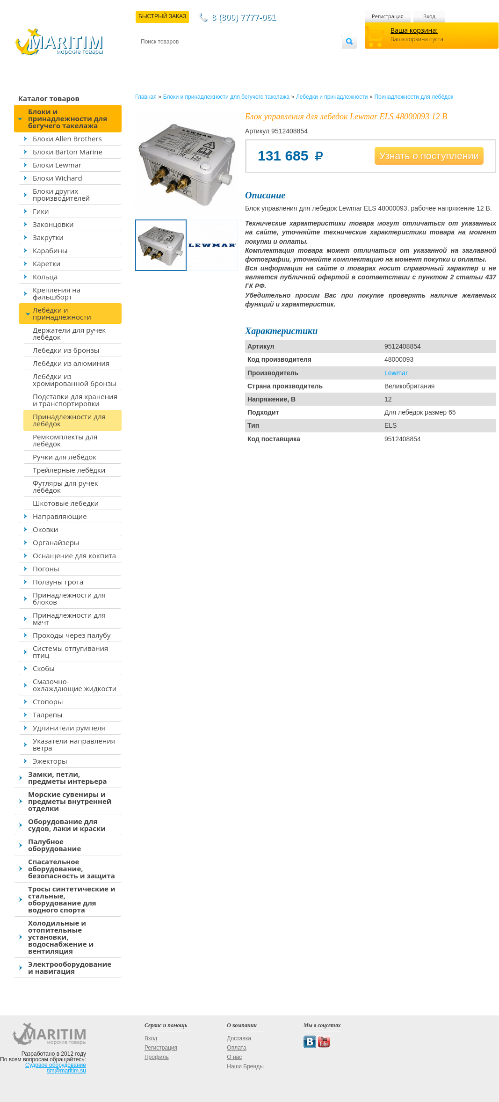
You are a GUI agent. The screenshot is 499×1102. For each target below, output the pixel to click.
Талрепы (48, 714)
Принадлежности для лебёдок (69, 420)
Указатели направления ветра (74, 744)
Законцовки (53, 224)
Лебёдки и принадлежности (62, 313)
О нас (234, 1057)
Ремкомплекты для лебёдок (65, 440)
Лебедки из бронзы (66, 350)
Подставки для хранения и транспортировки (75, 400)
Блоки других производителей (61, 194)
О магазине (252, 57)
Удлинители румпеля (69, 727)
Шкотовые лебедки (66, 503)
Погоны (46, 568)
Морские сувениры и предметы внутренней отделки (70, 801)
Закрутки (48, 237)
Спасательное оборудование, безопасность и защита (71, 868)
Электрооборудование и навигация (69, 967)
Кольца (45, 276)
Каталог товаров (49, 98)
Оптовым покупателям (312, 57)
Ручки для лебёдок (64, 456)
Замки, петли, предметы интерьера (67, 777)
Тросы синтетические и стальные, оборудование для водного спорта (72, 899)
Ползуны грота (58, 581)
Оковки (45, 529)
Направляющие (60, 516)
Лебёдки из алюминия (71, 363)
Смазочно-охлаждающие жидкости (74, 685)
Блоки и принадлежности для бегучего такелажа (67, 118)
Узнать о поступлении (429, 155)
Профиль (157, 1057)
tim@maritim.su (66, 1070)
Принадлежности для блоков (69, 598)
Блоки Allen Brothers (67, 138)
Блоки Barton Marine (67, 151)
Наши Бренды (245, 1066)
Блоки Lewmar (57, 164)
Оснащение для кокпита (74, 555)
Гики (41, 211)
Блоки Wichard (57, 177)
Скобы (44, 668)
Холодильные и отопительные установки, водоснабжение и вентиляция (61, 937)
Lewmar (396, 373)
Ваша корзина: (414, 30)
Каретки (46, 263)
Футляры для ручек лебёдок (65, 486)
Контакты (151, 57)
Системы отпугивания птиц (70, 651)
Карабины (50, 250)
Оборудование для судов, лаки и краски (67, 825)
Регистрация (388, 16)
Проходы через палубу (71, 635)
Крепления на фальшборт (56, 293)
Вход (429, 16)
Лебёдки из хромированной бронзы (74, 380)
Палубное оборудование (54, 845)
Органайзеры (56, 542)
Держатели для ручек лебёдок (69, 333)
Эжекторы (50, 761)
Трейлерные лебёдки (69, 469)
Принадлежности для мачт (69, 618)
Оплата (218, 57)
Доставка (186, 57)
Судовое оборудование (55, 1065)
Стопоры (48, 701)
